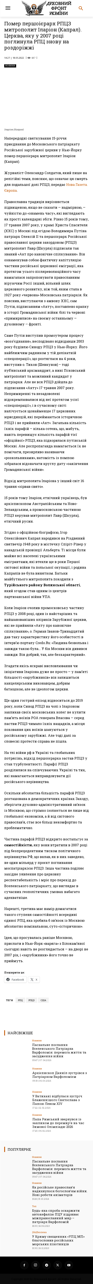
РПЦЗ (32, 1000)
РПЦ (20, 1000)
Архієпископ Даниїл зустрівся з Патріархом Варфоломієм (59, 1075)
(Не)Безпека (39, 1232)
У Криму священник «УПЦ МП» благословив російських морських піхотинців (58, 1240)
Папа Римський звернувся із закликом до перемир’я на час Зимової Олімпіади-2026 (58, 1123)
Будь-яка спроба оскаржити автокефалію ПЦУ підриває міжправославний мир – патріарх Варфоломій (56, 1216)
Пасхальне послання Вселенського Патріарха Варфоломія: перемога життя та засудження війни (59, 1050)
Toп (34, 1206)
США (43, 1000)
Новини (10, 65)
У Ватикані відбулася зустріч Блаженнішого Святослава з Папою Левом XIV (57, 1100)
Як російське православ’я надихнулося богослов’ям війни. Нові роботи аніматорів (59, 1191)
